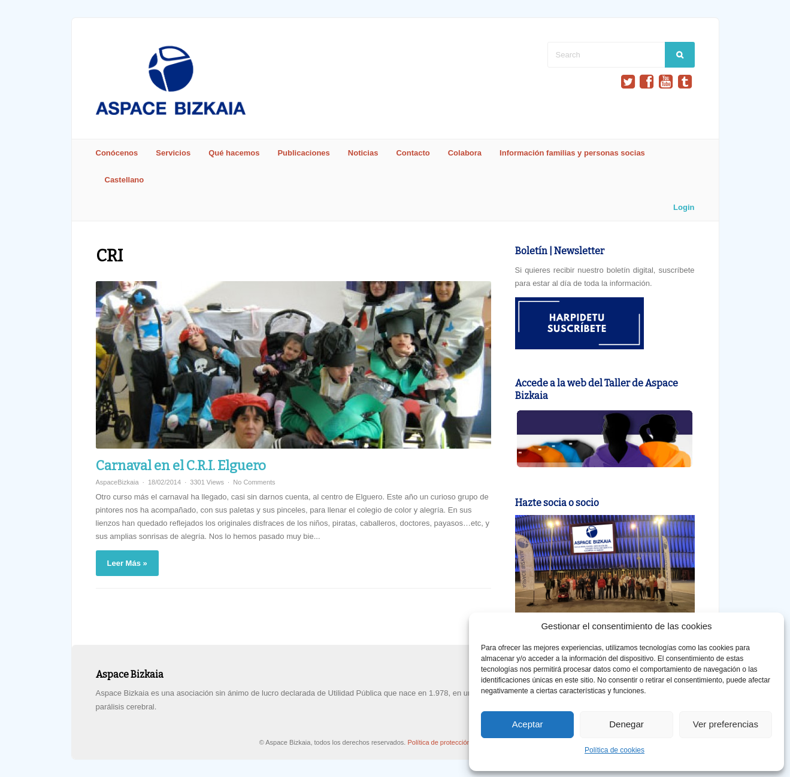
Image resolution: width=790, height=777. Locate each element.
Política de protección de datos (453, 742)
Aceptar (527, 724)
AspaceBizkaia (117, 482)
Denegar (626, 724)
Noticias (363, 152)
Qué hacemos (233, 152)
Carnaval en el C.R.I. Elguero (181, 466)
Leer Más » (127, 563)
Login (683, 207)
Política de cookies (614, 750)
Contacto (412, 152)
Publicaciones (303, 152)
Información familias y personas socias (572, 152)
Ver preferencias (725, 724)
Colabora (465, 152)
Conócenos (117, 152)
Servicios (173, 152)
